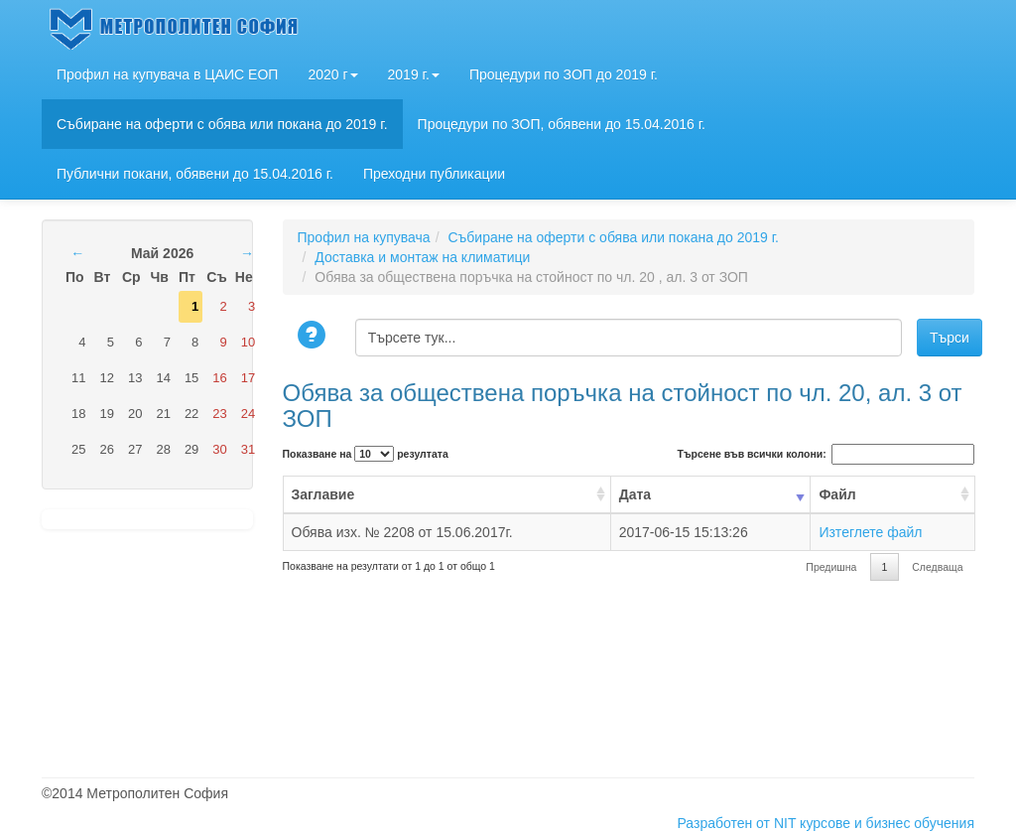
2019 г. (414, 74)
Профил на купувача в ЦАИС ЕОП (167, 74)
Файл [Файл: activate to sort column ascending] (837, 494)
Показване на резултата (365, 454)
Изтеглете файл (870, 532)
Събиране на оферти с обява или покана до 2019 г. (222, 124)
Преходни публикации (434, 174)
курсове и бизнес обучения (887, 823)
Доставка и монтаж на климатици (422, 257)
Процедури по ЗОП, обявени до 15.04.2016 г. (561, 124)
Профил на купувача (364, 237)
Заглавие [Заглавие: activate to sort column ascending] (323, 494)
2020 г (332, 74)
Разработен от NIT (736, 823)
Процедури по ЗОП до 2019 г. (563, 74)
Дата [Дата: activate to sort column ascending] (635, 494)
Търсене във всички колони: (826, 454)
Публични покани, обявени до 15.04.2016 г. (195, 174)
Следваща (937, 567)
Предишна (831, 567)
